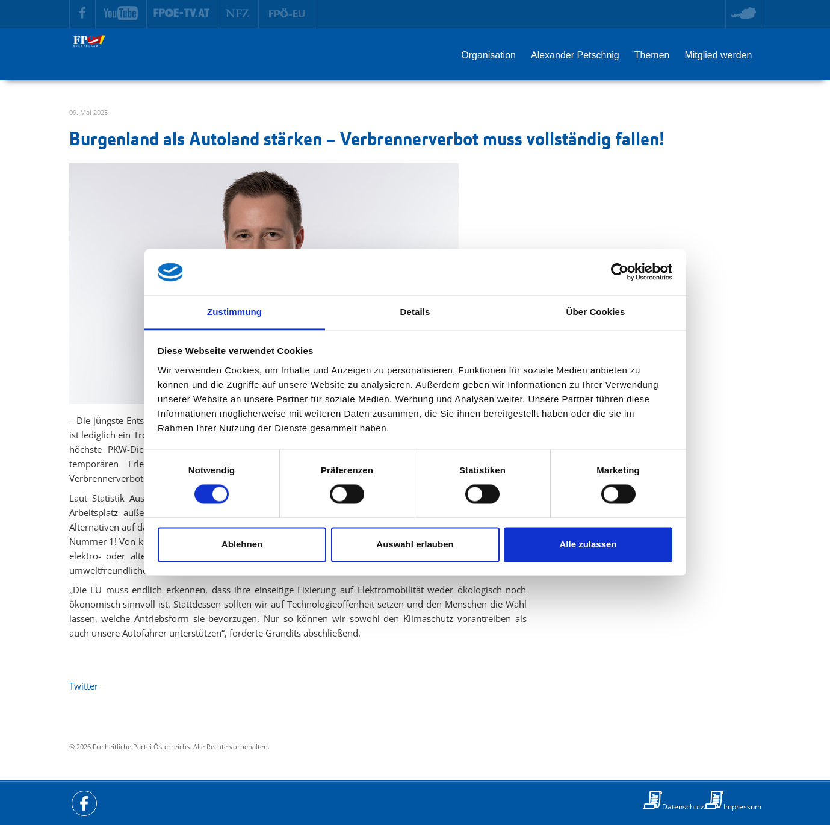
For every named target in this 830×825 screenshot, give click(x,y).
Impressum (742, 807)
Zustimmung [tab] (234, 312)
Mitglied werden (718, 55)
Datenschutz (683, 807)
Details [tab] (415, 312)
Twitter (83, 686)
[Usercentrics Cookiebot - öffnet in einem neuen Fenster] (619, 272)
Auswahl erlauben (414, 544)
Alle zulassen (587, 544)
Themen (652, 55)
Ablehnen (241, 544)
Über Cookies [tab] (595, 312)
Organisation (488, 55)
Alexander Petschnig (575, 55)
